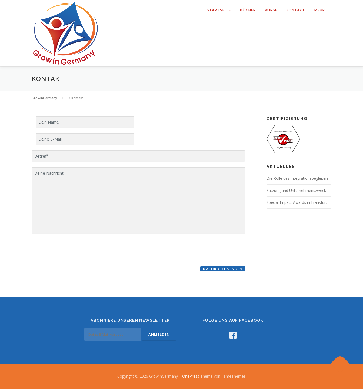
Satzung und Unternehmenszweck (296, 190)
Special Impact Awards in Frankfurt (297, 202)
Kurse (271, 10)
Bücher (248, 10)
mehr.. (320, 10)
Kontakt (296, 10)
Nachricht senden (222, 268)
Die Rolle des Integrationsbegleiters (298, 178)
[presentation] (73, 249)
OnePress (190, 376)
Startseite (219, 10)
